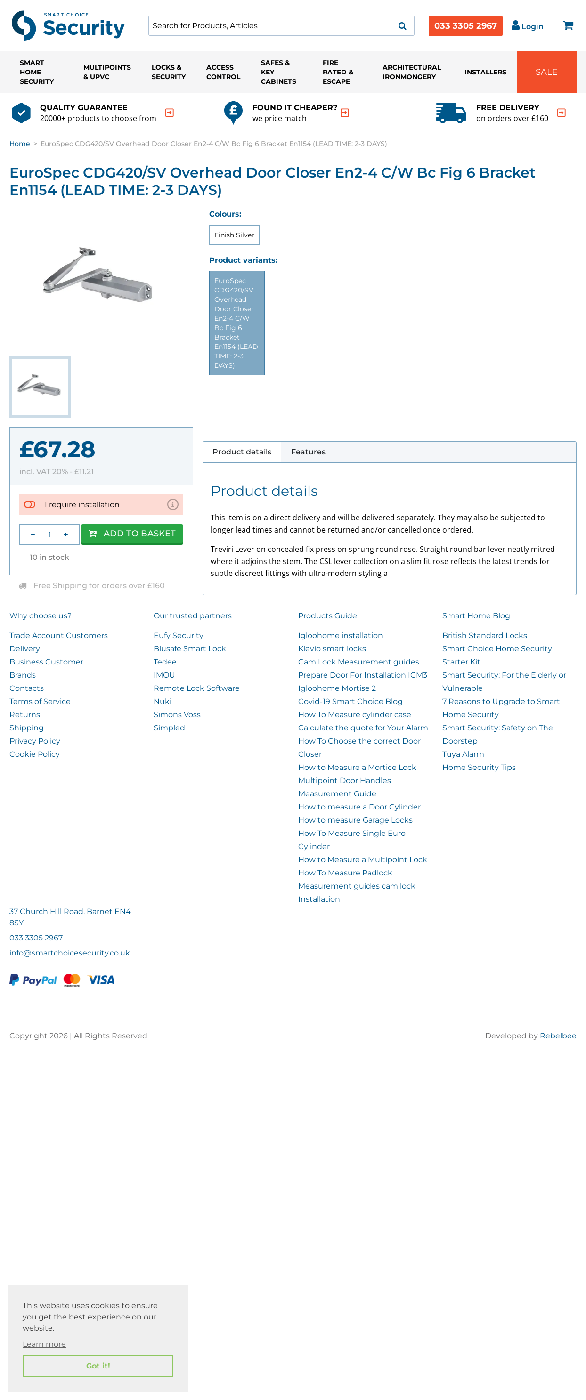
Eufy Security (178, 635)
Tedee (165, 661)
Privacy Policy (34, 740)
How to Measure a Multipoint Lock (362, 859)
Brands (22, 675)
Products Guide (327, 615)
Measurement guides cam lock (356, 886)
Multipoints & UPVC (107, 72)
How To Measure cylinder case (354, 714)
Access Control (223, 72)
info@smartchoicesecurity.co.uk (69, 952)
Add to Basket (132, 533)
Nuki (162, 701)
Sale (547, 72)
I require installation (82, 504)
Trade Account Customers (58, 635)
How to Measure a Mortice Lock (357, 767)
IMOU (164, 675)
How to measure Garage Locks (355, 820)
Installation (319, 899)
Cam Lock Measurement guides (358, 661)
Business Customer (46, 661)
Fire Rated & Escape (338, 72)
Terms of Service (40, 701)
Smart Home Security (37, 72)
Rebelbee (558, 1035)
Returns (24, 714)
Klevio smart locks (332, 648)
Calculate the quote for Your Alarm (363, 727)
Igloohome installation (340, 635)
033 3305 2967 (465, 26)
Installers (485, 72)
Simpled (169, 727)
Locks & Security (169, 72)
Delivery (24, 648)
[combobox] (281, 26)
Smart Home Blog (476, 615)
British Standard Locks (484, 635)
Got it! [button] (98, 1365)
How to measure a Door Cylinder (359, 806)
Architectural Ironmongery (412, 72)
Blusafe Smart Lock (190, 648)
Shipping (26, 727)
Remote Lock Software (197, 688)
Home (19, 143)
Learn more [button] (44, 1344)
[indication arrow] (169, 112)
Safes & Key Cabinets (278, 72)
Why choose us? (40, 615)
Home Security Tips (479, 767)
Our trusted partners (193, 615)
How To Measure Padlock (345, 872)
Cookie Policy (34, 754)
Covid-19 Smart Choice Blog (350, 701)
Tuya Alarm (463, 754)
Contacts (26, 688)
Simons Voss (177, 714)
